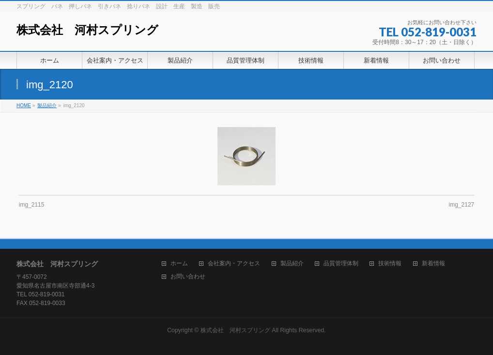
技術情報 (389, 263)
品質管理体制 (341, 263)
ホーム (179, 263)
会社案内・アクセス (234, 263)
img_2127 (462, 204)
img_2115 (32, 204)
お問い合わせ (187, 277)
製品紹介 (292, 263)
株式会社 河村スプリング (87, 29)
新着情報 (433, 263)
